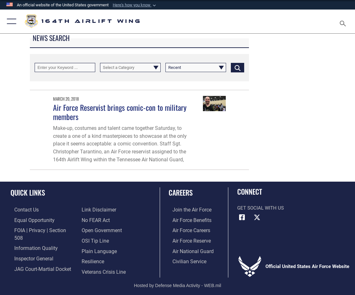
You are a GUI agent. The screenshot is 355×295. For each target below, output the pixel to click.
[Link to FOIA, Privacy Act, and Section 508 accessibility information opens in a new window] (39, 230)
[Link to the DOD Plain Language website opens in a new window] (98, 240)
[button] (135, 5)
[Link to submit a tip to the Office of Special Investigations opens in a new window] (94, 230)
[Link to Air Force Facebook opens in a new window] (242, 217)
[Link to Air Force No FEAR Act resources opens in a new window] (95, 210)
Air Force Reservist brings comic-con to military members (119, 112)
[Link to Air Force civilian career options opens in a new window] (185, 259)
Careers (181, 192)
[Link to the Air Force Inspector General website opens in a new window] (29, 249)
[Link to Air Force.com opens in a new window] (187, 210)
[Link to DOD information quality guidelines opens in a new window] (30, 240)
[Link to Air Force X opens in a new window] (257, 217)
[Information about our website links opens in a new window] (27, 269)
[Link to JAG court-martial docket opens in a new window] (37, 259)
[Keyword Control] (65, 67)
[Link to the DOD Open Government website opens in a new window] (100, 220)
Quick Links (27, 192)
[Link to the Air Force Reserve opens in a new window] (187, 240)
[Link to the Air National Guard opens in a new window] (188, 249)
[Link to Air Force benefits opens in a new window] (187, 220)
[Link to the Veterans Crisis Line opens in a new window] (103, 259)
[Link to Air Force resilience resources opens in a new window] (93, 249)
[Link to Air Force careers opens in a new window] (187, 230)
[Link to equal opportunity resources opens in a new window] (29, 220)
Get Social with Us (260, 208)
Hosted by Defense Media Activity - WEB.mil (177, 280)
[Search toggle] (344, 21)
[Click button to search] (237, 67)
